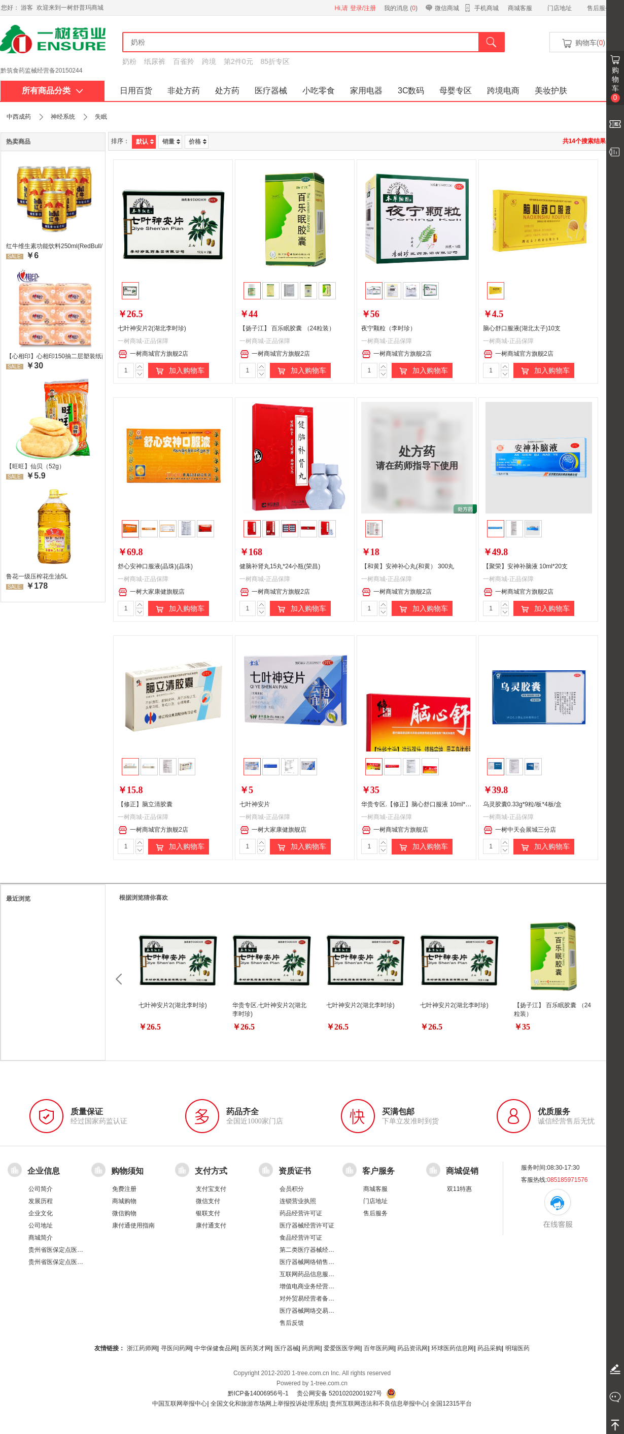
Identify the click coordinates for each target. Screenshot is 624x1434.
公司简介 (40, 1188)
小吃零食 (318, 90)
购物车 (615, 84)
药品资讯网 (412, 1348)
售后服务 (599, 8)
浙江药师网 (142, 1348)
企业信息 (43, 1170)
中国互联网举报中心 (179, 1403)
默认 (145, 141)
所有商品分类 (52, 90)
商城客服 (520, 8)
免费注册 (124, 1188)
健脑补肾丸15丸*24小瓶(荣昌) (279, 566)
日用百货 (136, 90)
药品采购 (489, 1348)
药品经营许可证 (301, 1213)
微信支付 (208, 1201)
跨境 (209, 61)
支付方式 (211, 1170)
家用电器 (366, 90)
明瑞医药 (517, 1348)
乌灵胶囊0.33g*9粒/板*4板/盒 (522, 804)
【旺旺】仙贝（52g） (35, 466)
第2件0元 (238, 61)
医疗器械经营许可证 (307, 1225)
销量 (171, 141)
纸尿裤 (154, 61)
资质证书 (295, 1170)
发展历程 (40, 1201)
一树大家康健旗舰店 (151, 592)
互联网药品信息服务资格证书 (319, 1274)
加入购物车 (178, 371)
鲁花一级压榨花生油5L (36, 576)
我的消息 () (401, 8)
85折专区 (275, 61)
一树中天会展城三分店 (519, 830)
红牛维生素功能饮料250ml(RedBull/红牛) (54, 246)
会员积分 (292, 1188)
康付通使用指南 (133, 1225)
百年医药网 (379, 1348)
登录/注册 (363, 8)
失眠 (101, 116)
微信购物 (124, 1213)
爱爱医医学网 (342, 1348)
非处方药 (183, 90)
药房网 (311, 1348)
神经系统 (63, 116)
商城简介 (40, 1237)
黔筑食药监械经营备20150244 (41, 70)
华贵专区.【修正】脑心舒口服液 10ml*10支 (419, 804)
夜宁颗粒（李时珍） (388, 328)
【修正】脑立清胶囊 (145, 804)
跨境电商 (503, 90)
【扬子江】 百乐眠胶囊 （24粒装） (287, 328)
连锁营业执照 (298, 1201)
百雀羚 (183, 61)
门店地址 (559, 8)
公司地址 (40, 1225)
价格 (197, 141)
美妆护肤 (551, 90)
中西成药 (19, 116)
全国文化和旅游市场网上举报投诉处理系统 (268, 1403)
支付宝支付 (211, 1188)
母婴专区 (455, 90)
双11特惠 (459, 1188)
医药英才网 (255, 1348)
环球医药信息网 (452, 1348)
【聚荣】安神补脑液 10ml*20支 (525, 566)
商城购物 (124, 1201)
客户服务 (378, 1170)
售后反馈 (292, 1322)
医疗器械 (271, 90)
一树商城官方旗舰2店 (153, 354)
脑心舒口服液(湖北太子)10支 (522, 328)
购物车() (583, 43)
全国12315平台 (450, 1403)
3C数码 (411, 90)
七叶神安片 (254, 804)
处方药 (227, 90)
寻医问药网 (176, 1348)
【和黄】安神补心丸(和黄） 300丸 (407, 566)
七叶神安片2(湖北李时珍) (152, 328)
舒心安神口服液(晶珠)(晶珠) (155, 566)
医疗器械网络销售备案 (310, 1262)
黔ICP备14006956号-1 (258, 1393)
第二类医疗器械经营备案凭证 (319, 1249)
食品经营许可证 (301, 1237)
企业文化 (40, 1213)
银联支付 (208, 1213)
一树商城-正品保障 (143, 341)
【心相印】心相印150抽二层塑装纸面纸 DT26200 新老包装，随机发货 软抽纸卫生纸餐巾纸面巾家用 (54, 356)
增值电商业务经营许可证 (313, 1286)
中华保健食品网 (215, 1348)
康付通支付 (211, 1225)
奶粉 (129, 61)
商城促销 (462, 1170)
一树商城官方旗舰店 (395, 830)
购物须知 (127, 1170)
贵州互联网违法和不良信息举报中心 (378, 1403)
